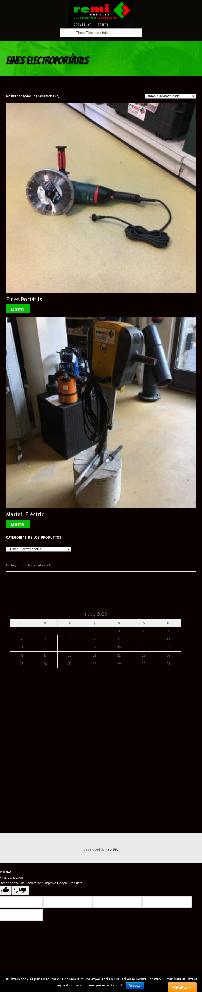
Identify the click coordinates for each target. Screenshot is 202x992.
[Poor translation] (20, 890)
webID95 (111, 849)
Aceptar (135, 986)
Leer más (18, 309)
